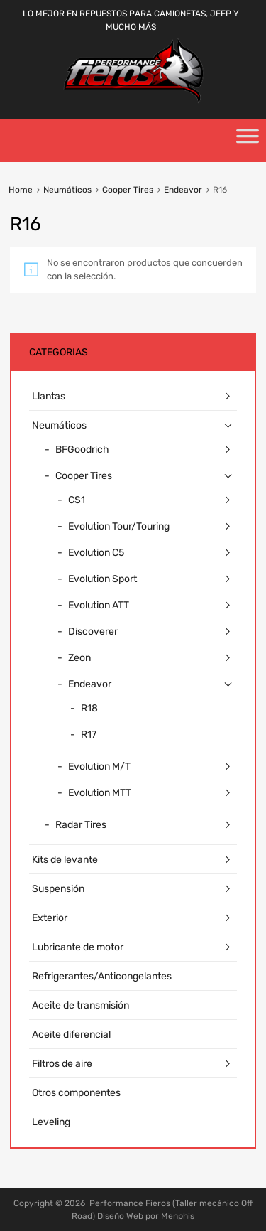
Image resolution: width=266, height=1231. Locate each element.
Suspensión (58, 889)
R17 (88, 735)
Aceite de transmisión (80, 1005)
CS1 (76, 500)
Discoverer (93, 631)
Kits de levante (65, 860)
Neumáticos (67, 190)
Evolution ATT (98, 605)
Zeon (79, 658)
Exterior (49, 918)
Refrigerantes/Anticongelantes (102, 976)
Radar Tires (80, 825)
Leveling (51, 1122)
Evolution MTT (99, 793)
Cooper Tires (127, 190)
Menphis (177, 1216)
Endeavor (183, 190)
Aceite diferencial (71, 1034)
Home (21, 190)
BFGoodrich (82, 450)
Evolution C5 (96, 553)
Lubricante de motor (77, 947)
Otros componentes (76, 1093)
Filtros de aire (62, 1064)
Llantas (48, 396)
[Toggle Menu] (247, 140)
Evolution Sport (102, 579)
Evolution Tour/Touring (119, 526)
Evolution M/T (99, 766)
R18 (89, 708)
